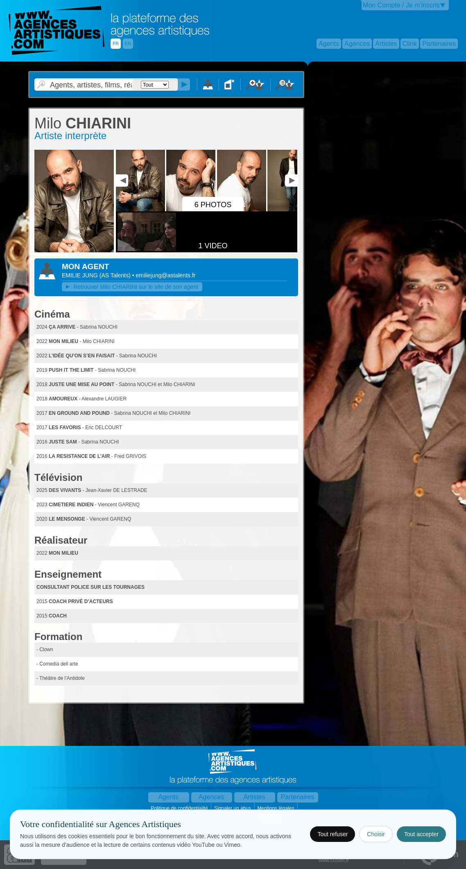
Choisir (376, 834)
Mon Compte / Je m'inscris (401, 5)
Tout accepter (421, 834)
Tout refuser (332, 834)
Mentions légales (276, 808)
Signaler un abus (233, 808)
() (116, 275)
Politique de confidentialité (180, 808)
